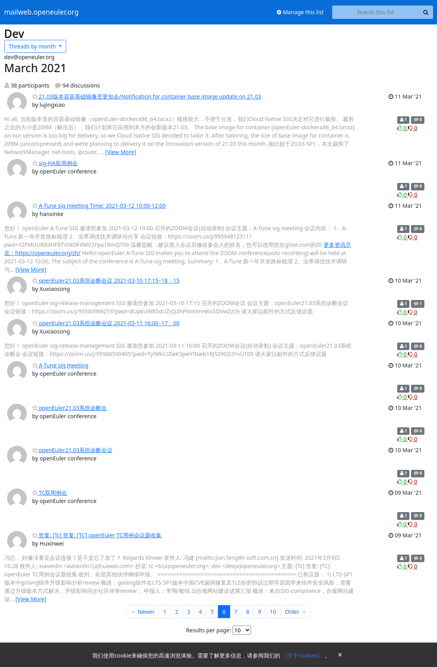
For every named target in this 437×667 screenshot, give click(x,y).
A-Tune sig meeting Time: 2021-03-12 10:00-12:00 (99, 205)
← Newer (143, 611)
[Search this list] (375, 12)
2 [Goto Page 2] (176, 611)
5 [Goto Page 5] (212, 611)
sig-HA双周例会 (55, 163)
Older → (295, 611)
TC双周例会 (49, 492)
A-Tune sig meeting (60, 365)
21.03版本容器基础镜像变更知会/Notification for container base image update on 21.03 (146, 96)
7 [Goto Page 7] (236, 611)
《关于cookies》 (303, 655)
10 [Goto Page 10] (273, 611)
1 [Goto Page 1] (164, 611)
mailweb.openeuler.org (41, 12)
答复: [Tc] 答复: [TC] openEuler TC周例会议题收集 (97, 535)
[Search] (426, 12)
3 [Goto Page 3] (188, 611)
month (33, 46)
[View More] (120, 152)
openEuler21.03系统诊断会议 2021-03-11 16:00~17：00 (106, 323)
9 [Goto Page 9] (259, 611)
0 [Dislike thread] (412, 128)
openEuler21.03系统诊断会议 (72, 450)
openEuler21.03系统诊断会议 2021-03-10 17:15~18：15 (106, 280)
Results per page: (208, 630)
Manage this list (300, 12)
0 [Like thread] (402, 128)
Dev (14, 33)
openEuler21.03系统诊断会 (69, 408)
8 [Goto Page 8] (247, 611)
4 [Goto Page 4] (200, 611)
